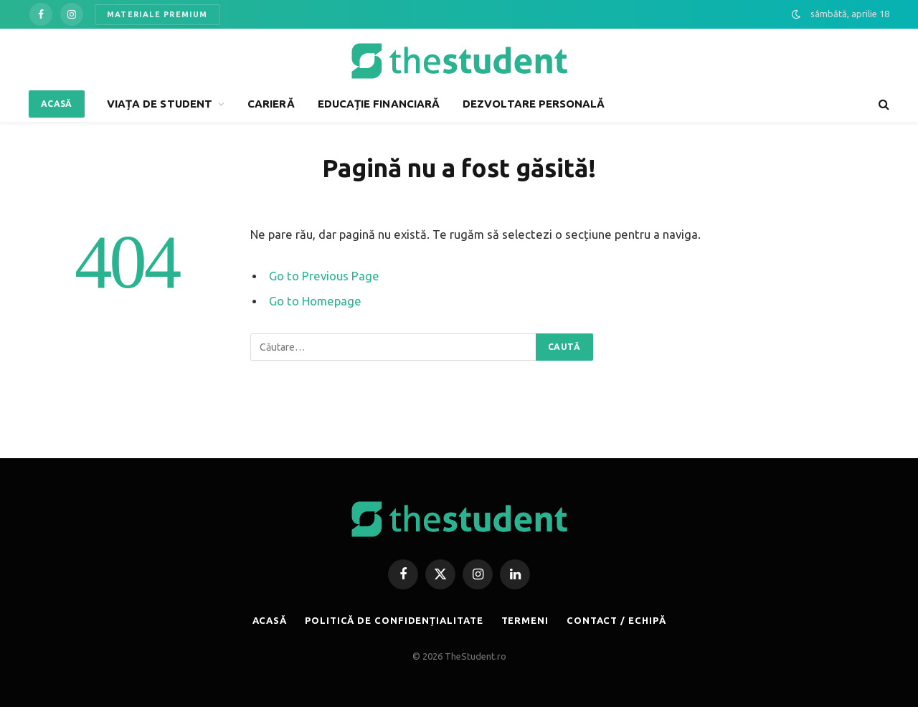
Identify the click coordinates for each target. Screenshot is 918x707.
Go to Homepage (315, 301)
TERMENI (525, 620)
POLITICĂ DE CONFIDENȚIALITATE (394, 620)
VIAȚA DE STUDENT (159, 104)
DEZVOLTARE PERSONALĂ (534, 104)
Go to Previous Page (324, 276)
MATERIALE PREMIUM (157, 14)
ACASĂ (56, 103)
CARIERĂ (271, 104)
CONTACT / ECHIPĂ (616, 620)
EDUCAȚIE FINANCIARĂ (379, 104)
